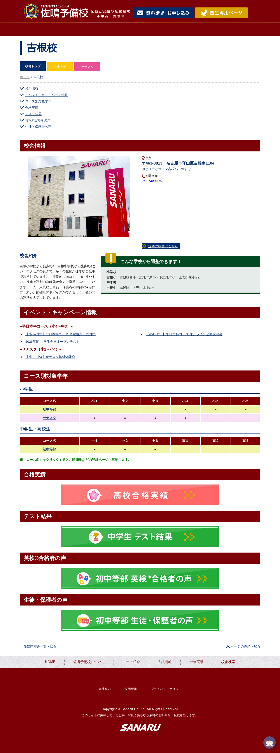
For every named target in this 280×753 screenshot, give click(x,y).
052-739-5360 (152, 181)
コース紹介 (132, 29)
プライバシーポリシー (166, 689)
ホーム (25, 77)
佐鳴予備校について (83, 29)
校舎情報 (31, 88)
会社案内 (104, 689)
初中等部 (60, 66)
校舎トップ (32, 66)
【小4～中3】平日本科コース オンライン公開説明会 (184, 334)
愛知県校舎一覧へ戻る (40, 646)
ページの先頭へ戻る (245, 646)
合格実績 (206, 29)
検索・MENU (255, 12)
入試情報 (170, 29)
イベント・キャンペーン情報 (46, 95)
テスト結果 (33, 114)
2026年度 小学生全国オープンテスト (52, 341)
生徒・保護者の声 (38, 126)
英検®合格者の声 (38, 120)
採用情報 (131, 689)
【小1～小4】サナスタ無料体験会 (50, 357)
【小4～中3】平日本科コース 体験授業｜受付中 (60, 334)
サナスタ (87, 66)
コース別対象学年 (38, 101)
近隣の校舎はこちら (163, 246)
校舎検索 (242, 29)
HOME (36, 29)
